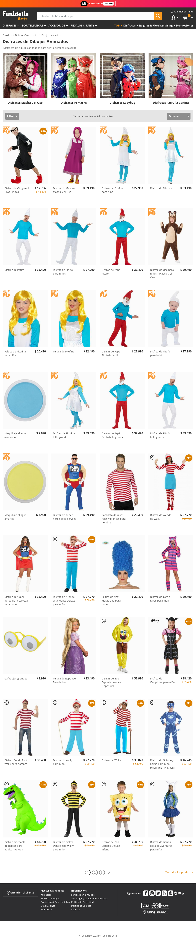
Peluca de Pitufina (63, 351)
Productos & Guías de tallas (55, 902)
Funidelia (7, 35)
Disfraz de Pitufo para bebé (160, 353)
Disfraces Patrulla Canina (171, 103)
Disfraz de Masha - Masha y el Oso (64, 190)
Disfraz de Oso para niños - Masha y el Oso (162, 273)
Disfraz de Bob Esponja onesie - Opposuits (111, 682)
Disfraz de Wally (111, 760)
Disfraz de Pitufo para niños (63, 271)
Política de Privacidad (82, 902)
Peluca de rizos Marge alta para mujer (111, 600)
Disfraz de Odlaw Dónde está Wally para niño (63, 845)
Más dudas (46, 909)
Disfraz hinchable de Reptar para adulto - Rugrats (14, 845)
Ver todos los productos (179, 872)
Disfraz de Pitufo (14, 270)
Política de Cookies (81, 905)
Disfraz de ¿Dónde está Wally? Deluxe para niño (64, 600)
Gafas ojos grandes (15, 678)
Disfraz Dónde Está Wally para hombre (15, 762)
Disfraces (10, 25)
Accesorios (57, 25)
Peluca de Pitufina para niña (15, 353)
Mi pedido (46, 894)
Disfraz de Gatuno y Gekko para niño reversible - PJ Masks (162, 763)
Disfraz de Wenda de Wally (160, 516)
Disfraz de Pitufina (161, 188)
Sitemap (75, 909)
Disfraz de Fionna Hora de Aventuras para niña (161, 845)
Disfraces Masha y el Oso (25, 103)
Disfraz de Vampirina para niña (162, 680)
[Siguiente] (109, 872)
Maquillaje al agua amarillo (15, 516)
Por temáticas (32, 25)
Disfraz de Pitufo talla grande (160, 435)
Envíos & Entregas (50, 898)
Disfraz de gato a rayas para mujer (160, 598)
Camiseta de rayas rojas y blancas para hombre (114, 518)
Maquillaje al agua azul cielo (15, 435)
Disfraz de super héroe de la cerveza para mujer (16, 600)
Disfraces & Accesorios (26, 35)
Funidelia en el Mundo (83, 894)
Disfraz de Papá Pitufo (111, 271)
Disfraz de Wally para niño (62, 762)
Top (117, 25)
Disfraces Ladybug (122, 103)
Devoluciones (48, 905)
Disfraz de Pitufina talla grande (64, 435)
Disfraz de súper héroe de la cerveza (64, 516)
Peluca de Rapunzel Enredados (64, 680)
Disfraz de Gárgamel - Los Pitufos (16, 190)
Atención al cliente (20, 892)
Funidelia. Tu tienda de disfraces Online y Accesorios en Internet (15, 15)
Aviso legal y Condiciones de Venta (89, 898)
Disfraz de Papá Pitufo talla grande (113, 435)
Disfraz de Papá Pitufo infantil (111, 353)
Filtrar (11, 116)
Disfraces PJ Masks (74, 103)
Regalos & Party (82, 25)
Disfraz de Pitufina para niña (112, 190)
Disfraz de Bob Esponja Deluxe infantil (111, 845)
